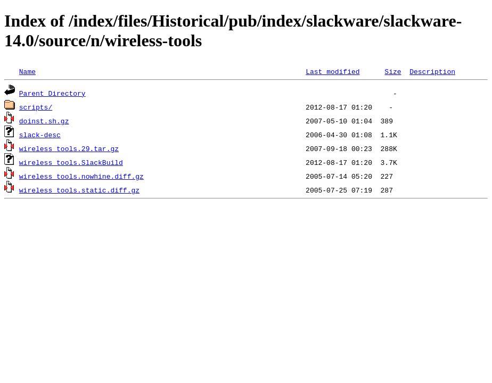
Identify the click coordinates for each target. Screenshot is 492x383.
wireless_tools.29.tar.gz (69, 148)
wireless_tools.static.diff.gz (79, 190)
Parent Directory (52, 93)
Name (27, 71)
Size (392, 71)
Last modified (332, 71)
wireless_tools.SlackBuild (71, 162)
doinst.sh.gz (44, 121)
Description (432, 71)
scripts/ (35, 107)
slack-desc (40, 134)
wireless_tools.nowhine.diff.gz (81, 176)
